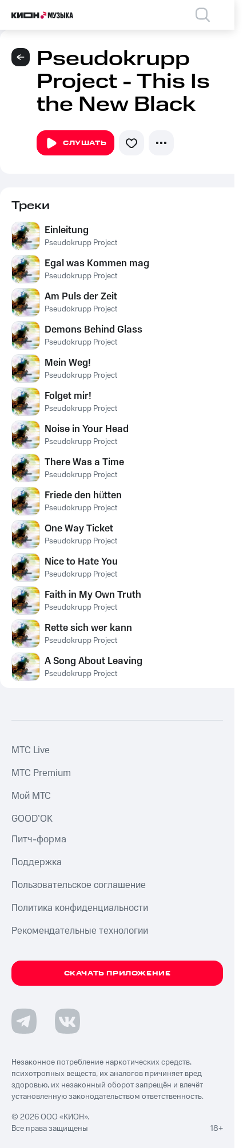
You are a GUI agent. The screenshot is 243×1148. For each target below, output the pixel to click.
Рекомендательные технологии (79, 931)
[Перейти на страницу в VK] (67, 1021)
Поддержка (36, 862)
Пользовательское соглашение (78, 885)
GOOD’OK (32, 819)
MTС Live (30, 750)
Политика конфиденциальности (79, 908)
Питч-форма (38, 839)
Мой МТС (31, 796)
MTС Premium (41, 773)
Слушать (75, 143)
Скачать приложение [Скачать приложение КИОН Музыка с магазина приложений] (117, 973)
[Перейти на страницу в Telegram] (24, 1021)
